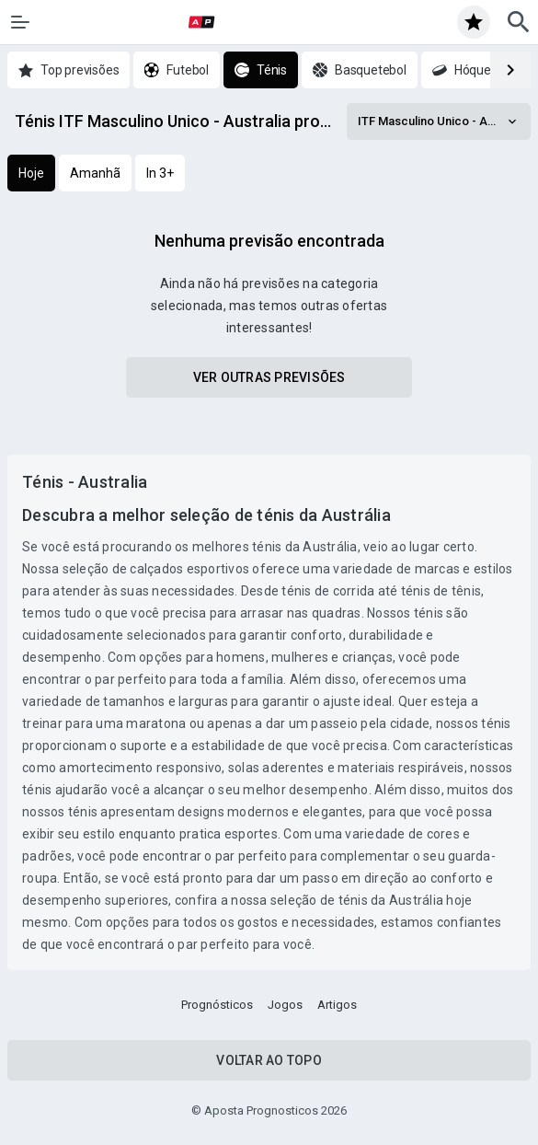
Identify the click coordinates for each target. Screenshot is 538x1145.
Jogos (285, 1005)
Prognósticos (217, 1005)
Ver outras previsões (269, 377)
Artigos (337, 1005)
